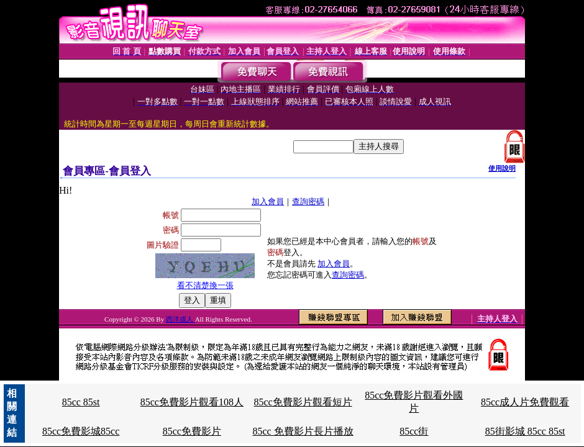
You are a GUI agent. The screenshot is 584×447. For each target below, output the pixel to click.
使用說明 (502, 168)
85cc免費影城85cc (80, 431)
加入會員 (268, 201)
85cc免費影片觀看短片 (302, 402)
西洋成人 (180, 319)
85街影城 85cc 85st (525, 431)
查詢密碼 (308, 201)
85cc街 (413, 431)
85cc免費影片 (192, 431)
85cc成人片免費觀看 (525, 402)
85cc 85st (81, 402)
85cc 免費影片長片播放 (302, 431)
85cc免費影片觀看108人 (192, 402)
